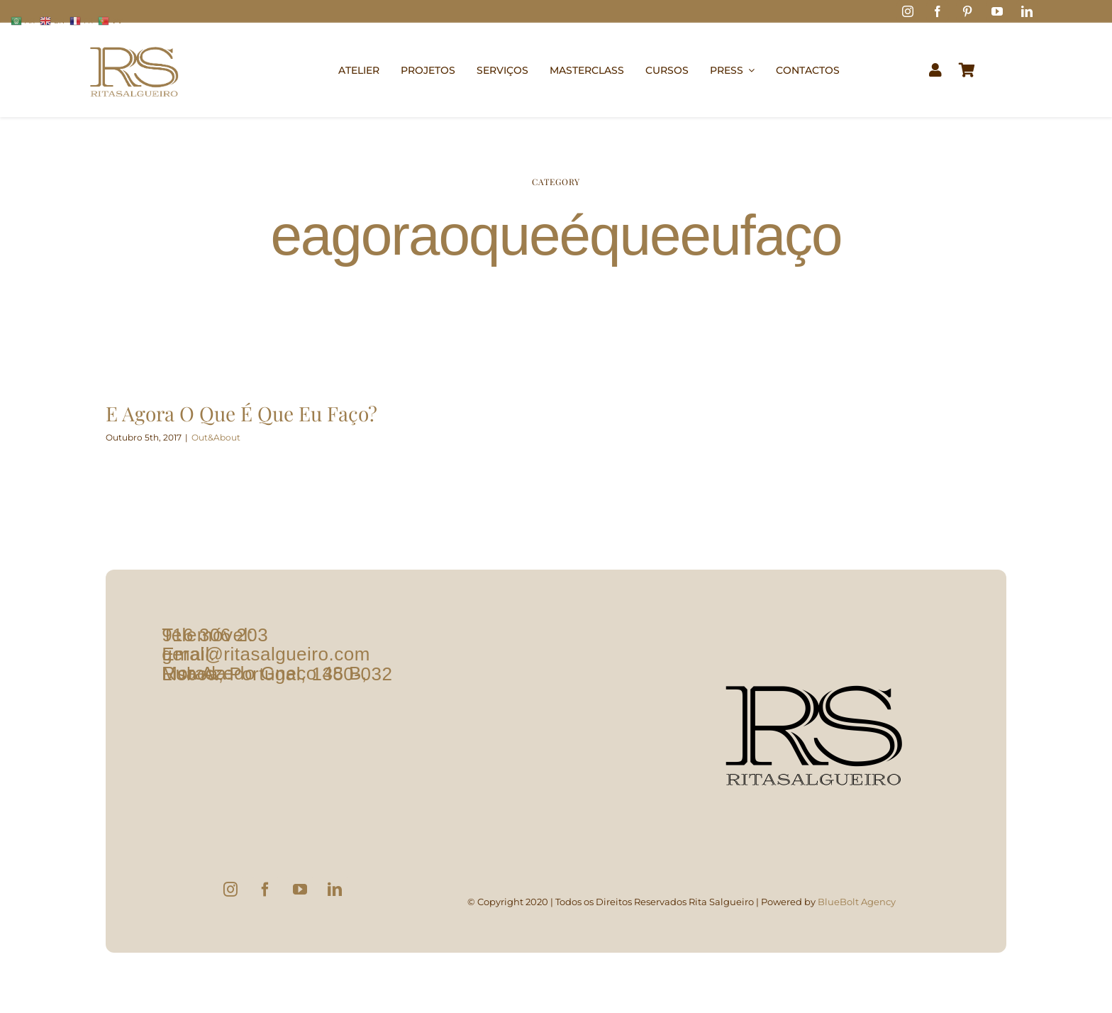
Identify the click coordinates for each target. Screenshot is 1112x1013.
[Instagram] (230, 889)
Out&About (215, 437)
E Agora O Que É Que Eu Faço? (241, 413)
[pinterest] (967, 11)
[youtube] (997, 11)
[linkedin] (1027, 11)
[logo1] (134, 40)
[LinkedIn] (334, 889)
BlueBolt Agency (857, 901)
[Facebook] (265, 889)
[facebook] (937, 11)
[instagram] (907, 11)
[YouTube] (300, 889)
